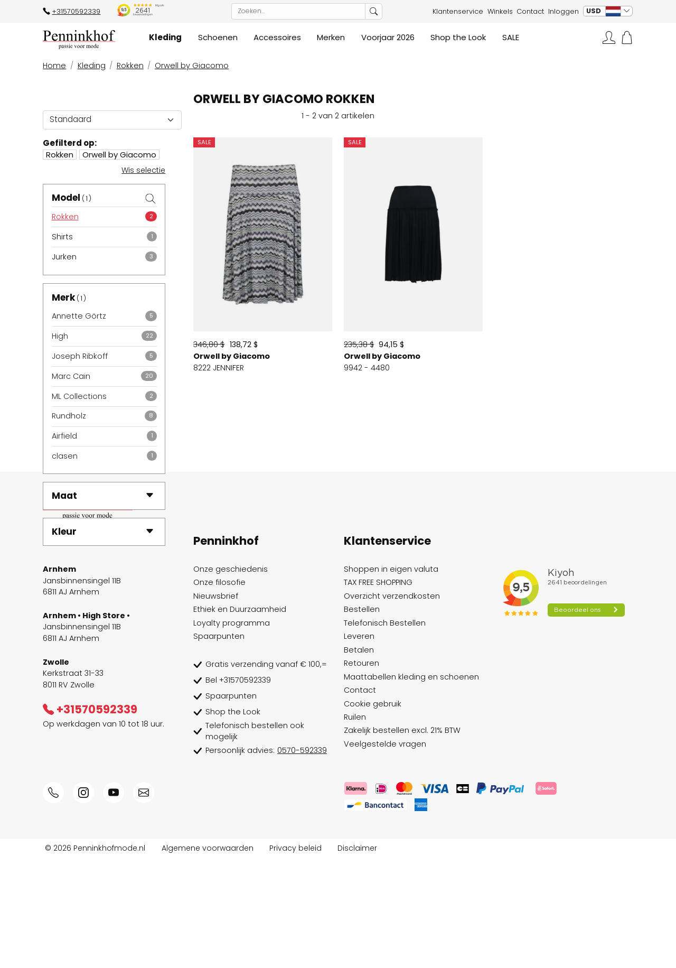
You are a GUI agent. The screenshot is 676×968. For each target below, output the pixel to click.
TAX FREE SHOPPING (378, 692)
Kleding (92, 65)
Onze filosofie (219, 692)
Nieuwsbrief (215, 706)
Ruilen (355, 827)
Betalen (359, 760)
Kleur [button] (103, 531)
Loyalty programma (231, 733)
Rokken (130, 65)
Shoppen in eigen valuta (391, 679)
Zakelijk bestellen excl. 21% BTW (402, 840)
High (60, 336)
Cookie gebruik (372, 813)
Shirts (62, 236)
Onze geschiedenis (230, 679)
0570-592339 (302, 860)
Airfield (64, 436)
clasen (65, 456)
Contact (530, 11)
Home (54, 65)
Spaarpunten (219, 746)
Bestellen (362, 719)
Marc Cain (71, 376)
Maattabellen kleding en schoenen (411, 786)
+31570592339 (71, 11)
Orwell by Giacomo (192, 65)
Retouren (361, 773)
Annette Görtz (79, 316)
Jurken (64, 257)
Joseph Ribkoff (80, 356)
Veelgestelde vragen (385, 854)
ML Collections (79, 396)
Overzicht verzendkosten (392, 706)
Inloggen (563, 11)
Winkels (500, 11)
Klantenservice (458, 11)
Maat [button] (103, 495)
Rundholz (69, 416)
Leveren (359, 746)
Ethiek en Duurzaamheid (239, 719)
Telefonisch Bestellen (385, 733)
